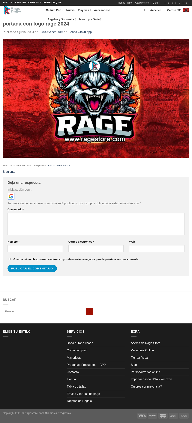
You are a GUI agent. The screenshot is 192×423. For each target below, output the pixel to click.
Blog (155, 2)
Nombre (14, 241)
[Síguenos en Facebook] (166, 3)
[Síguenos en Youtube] (187, 3)
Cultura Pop (54, 10)
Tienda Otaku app (80, 32)
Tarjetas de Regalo (79, 401)
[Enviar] (89, 311)
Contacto (73, 372)
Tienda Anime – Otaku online (133, 2)
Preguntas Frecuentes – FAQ (86, 364)
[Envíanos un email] (180, 3)
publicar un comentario (59, 165)
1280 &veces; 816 (51, 32)
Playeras (84, 10)
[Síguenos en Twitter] (177, 3)
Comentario (16, 209)
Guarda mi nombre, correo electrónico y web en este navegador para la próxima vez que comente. (76, 259)
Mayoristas (74, 357)
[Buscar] (145, 10)
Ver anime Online (142, 350)
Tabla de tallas (76, 386)
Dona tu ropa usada (80, 343)
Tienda (71, 379)
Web (132, 241)
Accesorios (102, 10)
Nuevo (70, 10)
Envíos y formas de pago (83, 393)
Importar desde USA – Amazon (151, 379)
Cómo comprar (77, 350)
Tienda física (139, 357)
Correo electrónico (81, 241)
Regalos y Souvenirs (62, 19)
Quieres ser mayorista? (146, 386)
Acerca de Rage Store (145, 343)
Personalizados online (145, 372)
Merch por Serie (90, 19)
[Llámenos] (184, 3)
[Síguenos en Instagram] (169, 3)
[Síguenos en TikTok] (173, 3)
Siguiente (11, 171)
